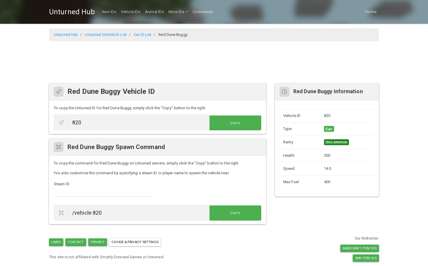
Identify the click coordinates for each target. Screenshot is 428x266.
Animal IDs (154, 12)
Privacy (98, 242)
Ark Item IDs (366, 258)
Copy (248, 123)
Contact (76, 242)
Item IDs (109, 12)
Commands (203, 12)
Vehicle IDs (130, 12)
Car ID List (142, 34)
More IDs (177, 12)
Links (56, 242)
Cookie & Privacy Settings (134, 242)
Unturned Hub (72, 12)
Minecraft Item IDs (360, 248)
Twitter (371, 12)
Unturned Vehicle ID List (105, 34)
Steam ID (62, 184)
